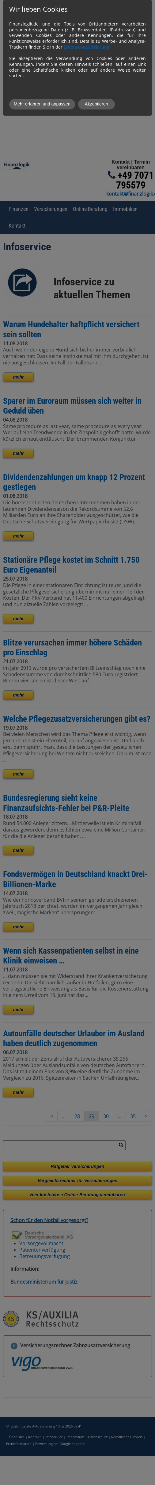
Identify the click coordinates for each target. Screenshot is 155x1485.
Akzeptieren (96, 103)
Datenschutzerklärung (86, 47)
